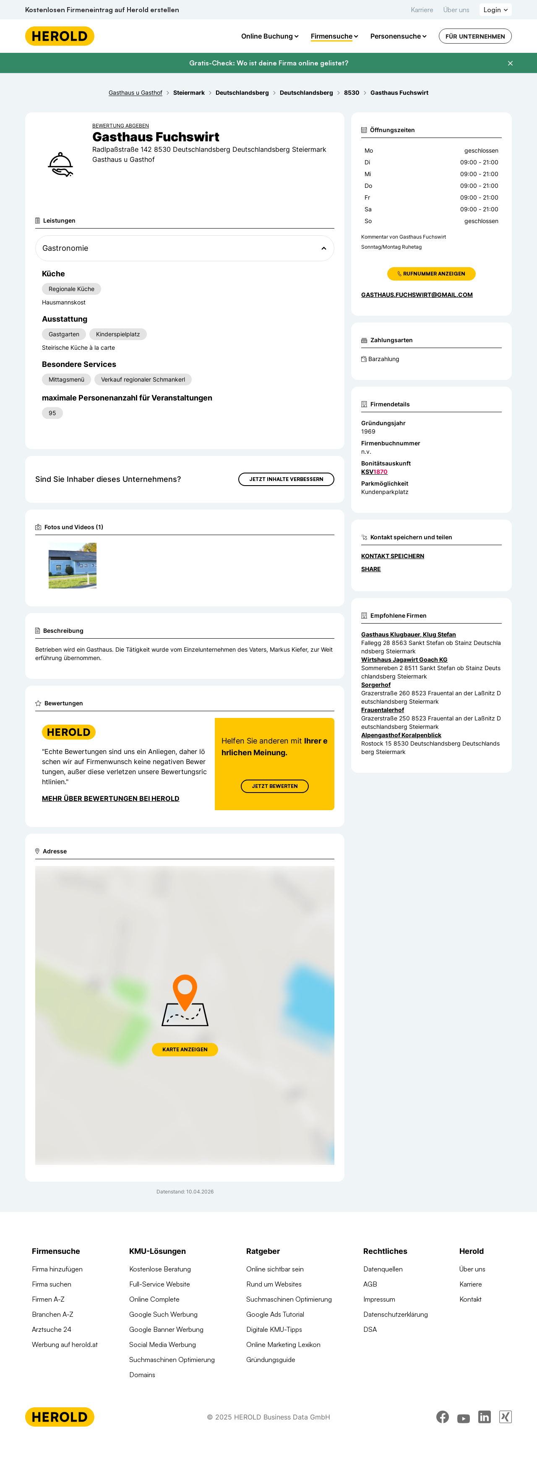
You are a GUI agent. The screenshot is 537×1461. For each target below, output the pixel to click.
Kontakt (470, 1299)
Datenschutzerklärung (395, 1314)
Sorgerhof (376, 684)
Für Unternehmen (475, 36)
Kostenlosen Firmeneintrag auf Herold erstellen (102, 9)
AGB (370, 1284)
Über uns (456, 9)
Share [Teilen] (371, 568)
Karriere (422, 9)
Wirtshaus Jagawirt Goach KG (404, 659)
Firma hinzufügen (57, 1269)
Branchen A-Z (52, 1314)
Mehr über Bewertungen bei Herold (111, 798)
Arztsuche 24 (51, 1329)
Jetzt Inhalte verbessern (286, 479)
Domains (142, 1374)
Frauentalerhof (382, 709)
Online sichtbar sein (275, 1269)
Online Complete (154, 1299)
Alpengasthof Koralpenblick (401, 734)
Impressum (379, 1299)
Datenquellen (383, 1269)
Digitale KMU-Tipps (274, 1329)
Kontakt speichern (392, 555)
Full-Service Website (159, 1284)
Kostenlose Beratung (160, 1269)
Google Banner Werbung (166, 1329)
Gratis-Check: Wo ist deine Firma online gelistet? (268, 63)
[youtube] (463, 1422)
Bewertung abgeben (120, 125)
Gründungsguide (270, 1359)
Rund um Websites (274, 1284)
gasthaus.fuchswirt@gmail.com (417, 294)
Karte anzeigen (185, 1049)
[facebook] (442, 1422)
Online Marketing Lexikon (283, 1344)
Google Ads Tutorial (275, 1314)
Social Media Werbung (162, 1344)
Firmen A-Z (48, 1299)
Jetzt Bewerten (275, 786)
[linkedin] (484, 1422)
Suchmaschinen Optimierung (172, 1359)
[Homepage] (59, 36)
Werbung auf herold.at (65, 1344)
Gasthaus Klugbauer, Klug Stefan (408, 634)
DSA (370, 1329)
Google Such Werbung (163, 1314)
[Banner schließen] (510, 63)
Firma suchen (51, 1284)
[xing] (505, 1422)
